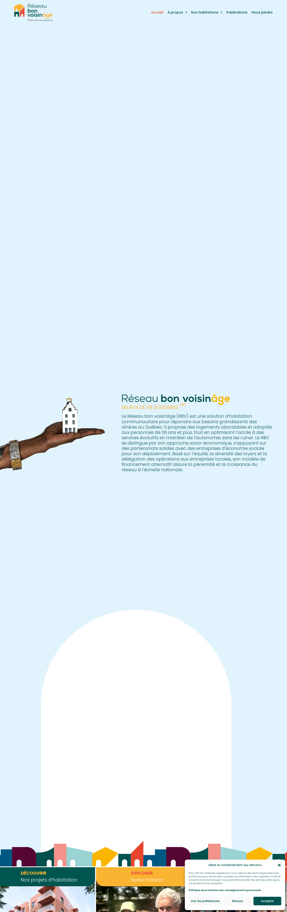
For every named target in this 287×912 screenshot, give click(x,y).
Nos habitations (204, 12)
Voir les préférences (205, 901)
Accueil (157, 12)
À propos (175, 12)
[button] (279, 865)
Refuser (237, 901)
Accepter (267, 901)
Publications (236, 12)
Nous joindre (262, 12)
